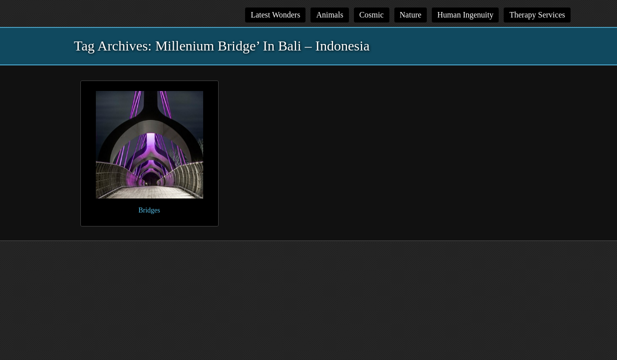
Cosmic (371, 14)
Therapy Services (537, 14)
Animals (329, 14)
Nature (411, 14)
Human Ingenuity (465, 14)
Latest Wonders (275, 14)
